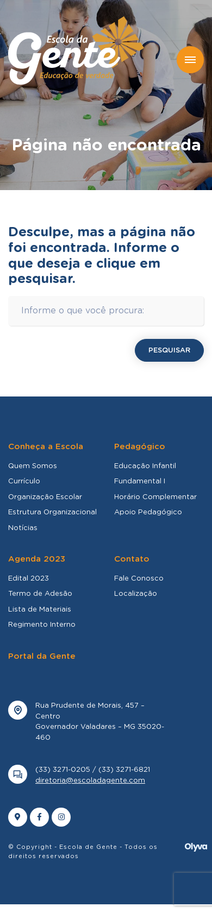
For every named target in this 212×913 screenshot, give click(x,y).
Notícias (23, 528)
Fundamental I (139, 481)
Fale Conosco (139, 578)
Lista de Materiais (39, 609)
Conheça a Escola (45, 447)
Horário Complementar (155, 497)
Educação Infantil (145, 466)
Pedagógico (139, 447)
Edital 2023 (28, 578)
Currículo (24, 481)
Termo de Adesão (40, 593)
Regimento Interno (42, 624)
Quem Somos (32, 466)
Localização (135, 593)
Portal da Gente (42, 656)
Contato (131, 559)
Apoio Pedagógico (148, 512)
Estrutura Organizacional (52, 512)
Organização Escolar (45, 497)
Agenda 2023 (36, 559)
